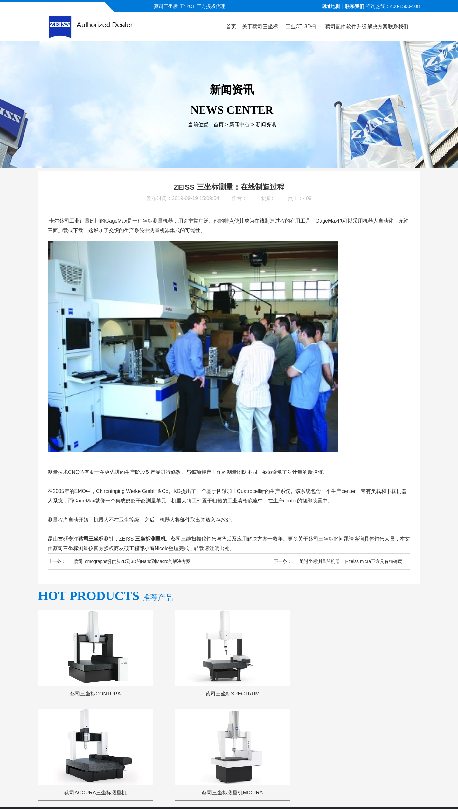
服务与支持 (255, 726)
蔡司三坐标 (91, 539)
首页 (218, 125)
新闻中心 (239, 125)
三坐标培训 (325, 726)
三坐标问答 (290, 726)
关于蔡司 (130, 726)
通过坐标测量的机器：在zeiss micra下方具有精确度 (351, 561)
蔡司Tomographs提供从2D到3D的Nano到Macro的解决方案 (132, 561)
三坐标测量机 (150, 539)
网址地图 (330, 6)
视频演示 (191, 726)
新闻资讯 (266, 125)
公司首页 (99, 726)
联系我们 (354, 6)
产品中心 (160, 726)
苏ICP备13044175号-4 (240, 794)
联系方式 (358, 726)
